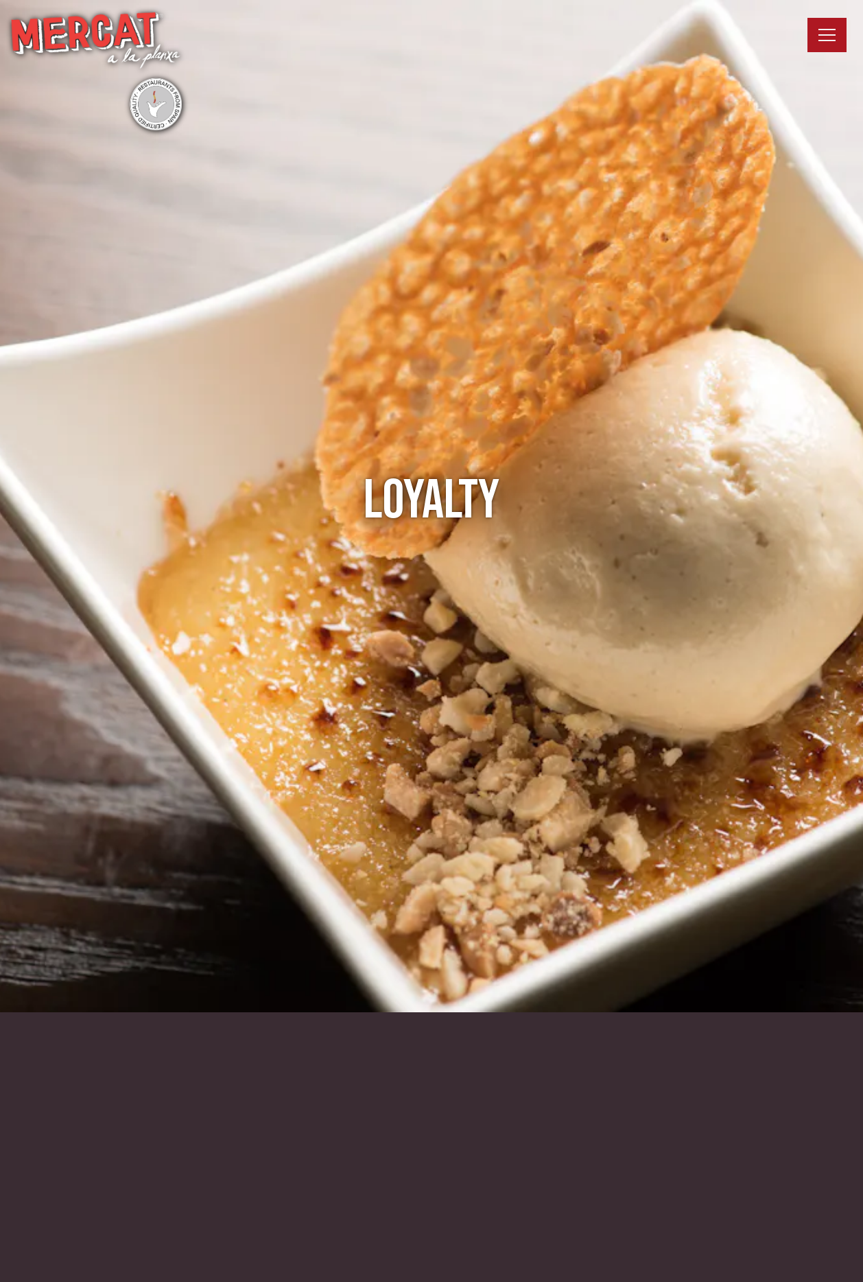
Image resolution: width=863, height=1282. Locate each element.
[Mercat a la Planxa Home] (96, 70)
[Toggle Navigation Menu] (827, 35)
